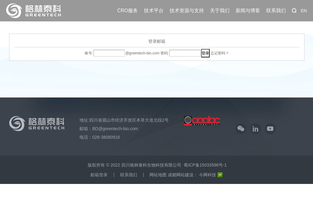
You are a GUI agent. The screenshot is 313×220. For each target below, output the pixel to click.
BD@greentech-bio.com (115, 128)
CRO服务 (127, 6)
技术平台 (154, 6)
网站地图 (158, 174)
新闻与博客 (248, 6)
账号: (89, 53)
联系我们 (276, 6)
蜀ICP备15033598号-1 (205, 165)
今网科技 (211, 174)
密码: (164, 53)
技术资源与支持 (187, 6)
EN (304, 10)
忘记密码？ (220, 53)
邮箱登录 (99, 174)
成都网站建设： (183, 174)
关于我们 (220, 6)
